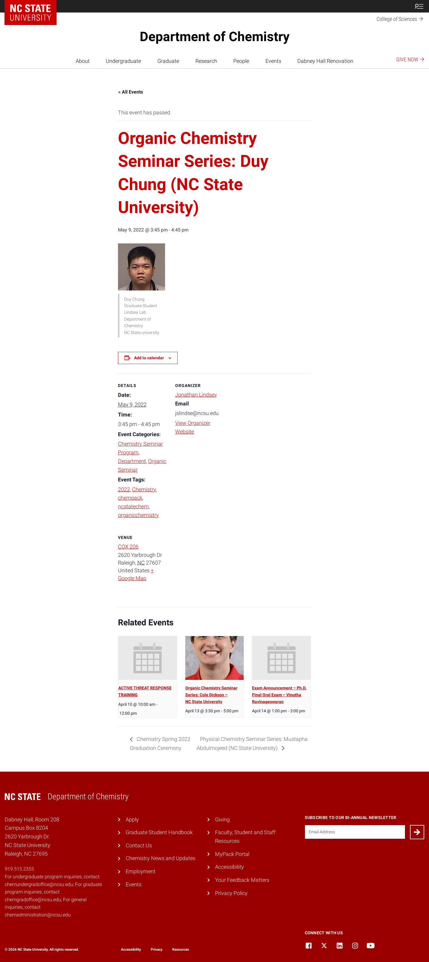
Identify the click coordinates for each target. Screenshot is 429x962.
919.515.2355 (19, 869)
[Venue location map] (206, 566)
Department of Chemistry (215, 36)
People (241, 61)
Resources (180, 949)
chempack (130, 498)
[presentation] (147, 658)
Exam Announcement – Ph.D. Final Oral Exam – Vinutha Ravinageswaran (279, 695)
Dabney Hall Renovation (325, 61)
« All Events (130, 92)
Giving (222, 819)
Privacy (156, 949)
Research (206, 61)
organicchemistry (138, 515)
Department (132, 461)
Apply (132, 819)
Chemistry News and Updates (160, 858)
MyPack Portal (232, 854)
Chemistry (144, 489)
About (83, 61)
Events (273, 61)
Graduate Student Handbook (159, 832)
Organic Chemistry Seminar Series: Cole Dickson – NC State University (211, 695)
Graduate (168, 61)
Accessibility (229, 867)
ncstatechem (133, 506)
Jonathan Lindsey (196, 394)
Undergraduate (123, 61)
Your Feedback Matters (242, 880)
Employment (141, 871)
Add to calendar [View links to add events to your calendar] (149, 357)
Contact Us (139, 845)
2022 (124, 489)
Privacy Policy (231, 893)
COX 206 (128, 546)
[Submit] (417, 832)
